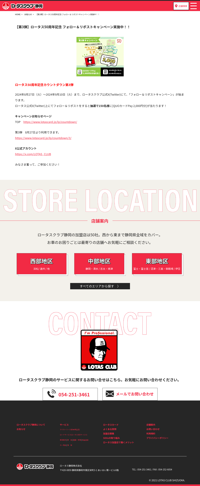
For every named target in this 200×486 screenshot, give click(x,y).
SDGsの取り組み (111, 437)
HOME (17, 14)
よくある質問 (109, 429)
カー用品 (63, 445)
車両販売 (63, 440)
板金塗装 (85, 440)
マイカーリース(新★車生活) (70, 429)
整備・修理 (77, 440)
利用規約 (150, 433)
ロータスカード (111, 424)
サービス (64, 424)
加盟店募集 (108, 433)
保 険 (69, 445)
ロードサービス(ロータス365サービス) (73, 434)
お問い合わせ (153, 429)
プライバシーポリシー (157, 437)
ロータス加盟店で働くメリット (118, 442)
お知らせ (28, 14)
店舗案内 (150, 424)
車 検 (69, 440)
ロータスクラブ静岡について (31, 424)
